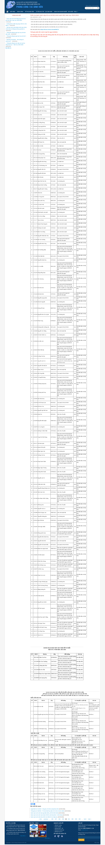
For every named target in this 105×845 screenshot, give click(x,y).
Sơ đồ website (95, 5)
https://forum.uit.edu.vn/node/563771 (50, 29)
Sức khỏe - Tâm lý (73, 11)
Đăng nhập (88, 5)
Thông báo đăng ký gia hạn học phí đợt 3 (16, 36)
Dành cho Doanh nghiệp (60, 11)
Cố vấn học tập (40, 11)
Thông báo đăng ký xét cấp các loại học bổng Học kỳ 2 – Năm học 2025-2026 (15, 44)
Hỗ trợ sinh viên (30, 11)
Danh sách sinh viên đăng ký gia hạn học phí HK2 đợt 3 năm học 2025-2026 (16, 19)
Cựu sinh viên (49, 11)
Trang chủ (8, 11)
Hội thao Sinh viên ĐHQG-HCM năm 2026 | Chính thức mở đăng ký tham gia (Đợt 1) (16, 28)
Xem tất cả (8, 48)
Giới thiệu (13, 11)
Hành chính (20, 11)
